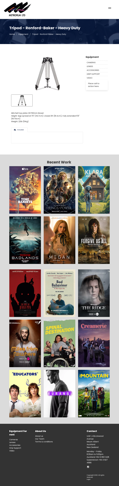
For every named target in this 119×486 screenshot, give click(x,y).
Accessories (93, 70)
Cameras (91, 62)
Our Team (39, 439)
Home (12, 34)
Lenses (90, 66)
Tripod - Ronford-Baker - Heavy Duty (49, 34)
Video (89, 78)
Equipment (23, 34)
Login (89, 479)
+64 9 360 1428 (102, 457)
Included (19, 129)
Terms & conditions (44, 441)
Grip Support (93, 74)
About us (39, 436)
